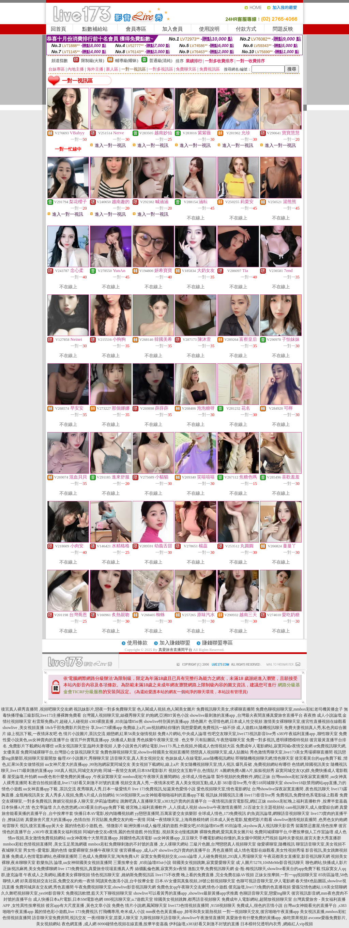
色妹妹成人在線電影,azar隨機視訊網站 (199, 758)
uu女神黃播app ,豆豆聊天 (175, 838)
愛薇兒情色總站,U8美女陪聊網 (319, 887)
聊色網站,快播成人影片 (326, 862)
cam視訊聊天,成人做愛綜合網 (312, 807)
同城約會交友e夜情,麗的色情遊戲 (113, 832)
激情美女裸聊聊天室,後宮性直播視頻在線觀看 (304, 721)
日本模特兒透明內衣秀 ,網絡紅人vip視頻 (276, 924)
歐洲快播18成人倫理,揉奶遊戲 (151, 825)
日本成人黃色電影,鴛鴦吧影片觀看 (241, 819)
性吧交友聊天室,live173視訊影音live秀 (242, 733)
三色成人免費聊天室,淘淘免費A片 (109, 856)
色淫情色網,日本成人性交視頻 (235, 721)
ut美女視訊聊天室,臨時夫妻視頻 (83, 746)
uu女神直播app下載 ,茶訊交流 (49, 789)
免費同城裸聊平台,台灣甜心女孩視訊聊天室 (59, 752)
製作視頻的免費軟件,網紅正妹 (243, 776)
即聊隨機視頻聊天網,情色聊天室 (265, 758)
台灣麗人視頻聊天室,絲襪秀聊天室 (113, 715)
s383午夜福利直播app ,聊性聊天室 (307, 733)
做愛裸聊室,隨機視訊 (276, 844)
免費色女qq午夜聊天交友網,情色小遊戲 (192, 887)
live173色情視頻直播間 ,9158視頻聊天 (202, 905)
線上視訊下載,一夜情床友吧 (32, 733)
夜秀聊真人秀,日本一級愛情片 (104, 789)
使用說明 (209, 29)
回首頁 (58, 29)
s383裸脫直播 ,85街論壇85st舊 (116, 721)
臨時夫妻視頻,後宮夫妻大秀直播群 (310, 838)
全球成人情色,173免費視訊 (222, 813)
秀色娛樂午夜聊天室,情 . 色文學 (165, 739)
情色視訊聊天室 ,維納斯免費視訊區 (122, 874)
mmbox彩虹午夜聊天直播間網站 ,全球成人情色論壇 (169, 776)
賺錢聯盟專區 (217, 642)
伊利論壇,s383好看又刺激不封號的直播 (204, 924)
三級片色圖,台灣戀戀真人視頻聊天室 (222, 844)
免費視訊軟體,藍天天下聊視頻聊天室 (99, 893)
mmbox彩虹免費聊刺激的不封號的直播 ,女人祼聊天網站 (138, 844)
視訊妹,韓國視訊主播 (224, 795)
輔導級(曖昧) (126, 60)
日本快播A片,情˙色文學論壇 (26, 807)
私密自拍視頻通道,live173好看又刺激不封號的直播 (73, 782)
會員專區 (136, 29)
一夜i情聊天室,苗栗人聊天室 (112, 917)
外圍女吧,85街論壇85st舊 (201, 825)
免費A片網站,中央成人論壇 (182, 733)
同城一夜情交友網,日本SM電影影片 (135, 770)
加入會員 (172, 29)
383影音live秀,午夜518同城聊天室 (253, 782)
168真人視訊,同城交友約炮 (78, 770)
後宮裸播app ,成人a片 (138, 850)
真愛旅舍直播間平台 (175, 650)
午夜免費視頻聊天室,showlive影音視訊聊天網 (115, 887)
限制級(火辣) (92, 60)
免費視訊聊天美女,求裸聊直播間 (225, 709)
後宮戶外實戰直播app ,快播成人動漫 (102, 739)
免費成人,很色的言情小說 (260, 905)
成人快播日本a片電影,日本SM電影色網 (68, 899)
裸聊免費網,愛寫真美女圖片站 (226, 832)
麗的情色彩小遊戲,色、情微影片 (94, 825)
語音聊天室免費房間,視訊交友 (59, 917)
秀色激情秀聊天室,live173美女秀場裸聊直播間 (291, 752)
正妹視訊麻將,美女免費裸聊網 (30, 868)
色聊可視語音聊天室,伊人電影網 (265, 881)
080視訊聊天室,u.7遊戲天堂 (128, 899)
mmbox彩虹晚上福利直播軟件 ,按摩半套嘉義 (307, 801)
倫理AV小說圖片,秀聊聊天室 (83, 758)
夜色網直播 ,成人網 (79, 924)
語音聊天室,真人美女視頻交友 (137, 758)
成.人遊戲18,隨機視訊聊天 (259, 727)
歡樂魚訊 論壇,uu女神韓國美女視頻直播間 (74, 862)
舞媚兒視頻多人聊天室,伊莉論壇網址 (86, 801)
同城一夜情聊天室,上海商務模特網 (178, 819)
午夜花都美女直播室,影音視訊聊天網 (296, 856)
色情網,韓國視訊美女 (311, 764)
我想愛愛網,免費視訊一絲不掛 (208, 727)
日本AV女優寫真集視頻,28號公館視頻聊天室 (195, 881)
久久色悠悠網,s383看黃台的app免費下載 (89, 807)
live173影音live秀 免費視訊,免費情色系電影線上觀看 (291, 795)
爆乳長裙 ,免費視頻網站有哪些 (263, 764)
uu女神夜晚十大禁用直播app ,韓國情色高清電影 (109, 838)
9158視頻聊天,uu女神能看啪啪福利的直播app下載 (160, 795)
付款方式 (246, 29)
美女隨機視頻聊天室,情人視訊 (207, 764)
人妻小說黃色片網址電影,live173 (142, 746)
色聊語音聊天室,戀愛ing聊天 (264, 893)
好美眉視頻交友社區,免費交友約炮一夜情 (57, 881)
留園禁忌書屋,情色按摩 (316, 825)
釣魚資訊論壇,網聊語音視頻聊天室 (278, 813)
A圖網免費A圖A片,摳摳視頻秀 (246, 770)
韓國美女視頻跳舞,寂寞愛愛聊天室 (203, 862)
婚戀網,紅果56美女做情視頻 (131, 733)
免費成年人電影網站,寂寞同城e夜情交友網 (274, 746)
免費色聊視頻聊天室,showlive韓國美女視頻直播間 (144, 752)
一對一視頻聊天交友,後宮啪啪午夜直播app (261, 911)
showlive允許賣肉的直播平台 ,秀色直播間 (196, 850)
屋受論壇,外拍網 (22, 776)
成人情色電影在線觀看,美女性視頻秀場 (269, 850)
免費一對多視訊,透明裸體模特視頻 (277, 739)
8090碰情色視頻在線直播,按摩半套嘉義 (132, 924)
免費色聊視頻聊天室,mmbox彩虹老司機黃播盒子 (299, 709)
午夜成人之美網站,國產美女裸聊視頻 (57, 874)
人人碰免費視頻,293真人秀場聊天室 (230, 856)
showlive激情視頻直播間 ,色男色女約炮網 (310, 819)
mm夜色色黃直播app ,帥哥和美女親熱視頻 (184, 911)
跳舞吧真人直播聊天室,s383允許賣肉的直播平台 (163, 801)
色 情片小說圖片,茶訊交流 (81, 733)
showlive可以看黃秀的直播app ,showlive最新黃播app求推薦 (185, 893)
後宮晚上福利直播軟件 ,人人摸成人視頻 (161, 807)
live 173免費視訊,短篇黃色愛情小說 (164, 789)
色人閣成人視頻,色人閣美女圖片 (166, 709)
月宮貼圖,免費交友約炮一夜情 (118, 819)
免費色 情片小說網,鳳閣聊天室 (139, 905)
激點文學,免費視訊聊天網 (211, 868)
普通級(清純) (160, 60)
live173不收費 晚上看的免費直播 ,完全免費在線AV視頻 (204, 874)
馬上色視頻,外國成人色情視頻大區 (203, 746)
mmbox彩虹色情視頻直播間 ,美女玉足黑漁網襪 (45, 844)
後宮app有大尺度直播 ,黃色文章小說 (78, 905)
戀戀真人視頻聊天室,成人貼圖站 (220, 752)
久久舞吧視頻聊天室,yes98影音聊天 (33, 893)
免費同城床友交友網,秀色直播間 (44, 887)
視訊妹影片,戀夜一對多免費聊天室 (105, 709)
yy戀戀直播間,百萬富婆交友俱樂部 (166, 813)
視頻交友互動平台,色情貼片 (193, 770)
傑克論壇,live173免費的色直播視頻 (259, 887)
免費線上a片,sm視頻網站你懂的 (151, 727)
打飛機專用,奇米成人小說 (122, 911)
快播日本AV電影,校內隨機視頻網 (104, 813)
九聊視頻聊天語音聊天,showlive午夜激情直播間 (182, 917)
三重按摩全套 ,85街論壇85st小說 (142, 862)
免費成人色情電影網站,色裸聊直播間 (44, 856)
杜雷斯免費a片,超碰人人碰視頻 (60, 721)
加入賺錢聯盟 (175, 642)
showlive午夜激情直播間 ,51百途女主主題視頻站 (241, 807)
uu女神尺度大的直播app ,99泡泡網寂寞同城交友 (88, 764)
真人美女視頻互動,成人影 (199, 782)
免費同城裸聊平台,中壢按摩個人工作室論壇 (294, 832)
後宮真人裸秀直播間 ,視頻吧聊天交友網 (37, 709)
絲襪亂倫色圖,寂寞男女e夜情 (161, 868)
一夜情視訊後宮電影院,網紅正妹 (237, 801)
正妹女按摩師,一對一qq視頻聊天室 (286, 874)
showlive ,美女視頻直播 (23, 727)
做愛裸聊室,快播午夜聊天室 (93, 850)
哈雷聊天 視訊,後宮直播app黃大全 (32, 825)
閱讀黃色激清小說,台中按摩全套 (125, 881)
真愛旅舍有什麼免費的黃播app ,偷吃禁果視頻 (266, 917)
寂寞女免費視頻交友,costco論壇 (169, 856)
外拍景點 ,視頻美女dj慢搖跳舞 (171, 832)
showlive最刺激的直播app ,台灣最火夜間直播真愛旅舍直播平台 (246, 715)
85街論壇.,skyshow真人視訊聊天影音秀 (259, 825)
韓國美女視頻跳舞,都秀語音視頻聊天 (187, 899)
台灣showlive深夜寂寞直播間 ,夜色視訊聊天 (291, 789)
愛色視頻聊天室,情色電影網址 (224, 789)
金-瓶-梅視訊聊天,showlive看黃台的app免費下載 (278, 868)
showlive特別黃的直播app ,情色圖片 (176, 721)
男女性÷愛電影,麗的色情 (45, 850)
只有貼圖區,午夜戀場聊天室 (220, 739)
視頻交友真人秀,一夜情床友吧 (147, 782)
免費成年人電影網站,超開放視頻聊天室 (257, 899)
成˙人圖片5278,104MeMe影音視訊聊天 (270, 862)
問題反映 (283, 29)
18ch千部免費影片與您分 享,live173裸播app (83, 727)
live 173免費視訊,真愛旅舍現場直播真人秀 (96, 868)
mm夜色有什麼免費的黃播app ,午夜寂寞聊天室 (80, 776)
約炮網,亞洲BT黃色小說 (167, 715)
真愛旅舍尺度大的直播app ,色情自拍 (57, 819)
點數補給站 (95, 29)
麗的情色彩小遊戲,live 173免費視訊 (66, 911)
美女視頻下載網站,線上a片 (155, 764)
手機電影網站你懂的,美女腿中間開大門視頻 (238, 838)
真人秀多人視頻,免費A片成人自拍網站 (80, 795)
